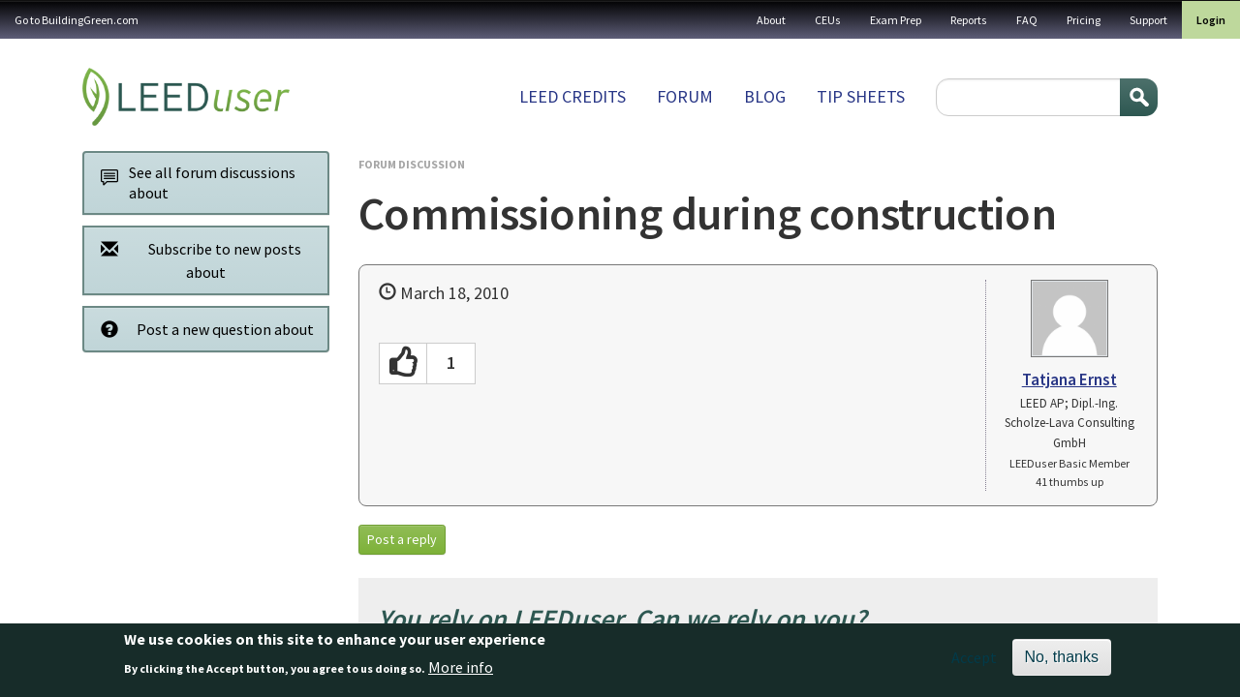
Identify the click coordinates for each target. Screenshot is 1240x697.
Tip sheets (861, 96)
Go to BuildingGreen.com (77, 20)
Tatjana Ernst (1069, 379)
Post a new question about (202, 328)
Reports (968, 20)
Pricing (1083, 20)
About (771, 20)
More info (460, 672)
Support (1148, 20)
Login (1210, 20)
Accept (974, 663)
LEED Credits (572, 96)
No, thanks (1062, 662)
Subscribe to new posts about (195, 260)
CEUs (828, 20)
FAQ (1027, 20)
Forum (685, 96)
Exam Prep (895, 20)
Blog (765, 96)
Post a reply (402, 539)
